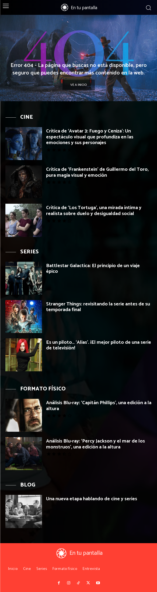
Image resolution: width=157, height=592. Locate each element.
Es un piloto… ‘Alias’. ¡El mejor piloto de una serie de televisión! (98, 345)
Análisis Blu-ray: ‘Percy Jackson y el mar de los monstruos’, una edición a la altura (95, 444)
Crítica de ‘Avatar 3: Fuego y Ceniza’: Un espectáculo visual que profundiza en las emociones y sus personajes (89, 137)
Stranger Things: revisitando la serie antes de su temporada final (98, 307)
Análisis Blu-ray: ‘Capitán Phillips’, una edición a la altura (98, 406)
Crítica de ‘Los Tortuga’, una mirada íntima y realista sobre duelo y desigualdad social (93, 211)
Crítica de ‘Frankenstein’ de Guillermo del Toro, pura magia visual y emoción (97, 172)
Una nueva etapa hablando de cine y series (91, 499)
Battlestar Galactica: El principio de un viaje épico (93, 269)
